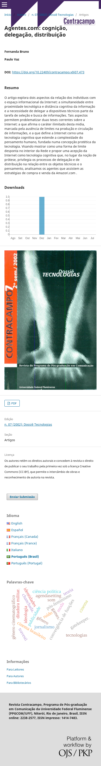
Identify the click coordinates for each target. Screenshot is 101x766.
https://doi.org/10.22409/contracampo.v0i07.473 (48, 72)
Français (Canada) (24, 536)
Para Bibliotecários (19, 683)
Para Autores (15, 676)
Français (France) (24, 543)
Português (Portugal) (26, 563)
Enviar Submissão (22, 497)
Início (8, 15)
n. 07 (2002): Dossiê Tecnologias (53, 15)
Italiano (17, 550)
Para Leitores (15, 669)
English (16, 523)
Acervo (21, 15)
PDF (14, 403)
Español (17, 530)
